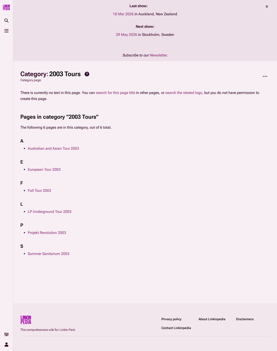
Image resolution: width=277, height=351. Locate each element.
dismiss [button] (267, 6)
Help (87, 74)
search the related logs (183, 92)
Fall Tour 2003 (39, 190)
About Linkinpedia (212, 319)
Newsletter (158, 55)
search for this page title (115, 92)
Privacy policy (171, 319)
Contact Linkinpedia (176, 328)
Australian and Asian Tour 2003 (53, 148)
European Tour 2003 (44, 169)
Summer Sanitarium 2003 (48, 254)
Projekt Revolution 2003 (47, 232)
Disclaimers (245, 319)
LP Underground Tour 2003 (49, 211)
